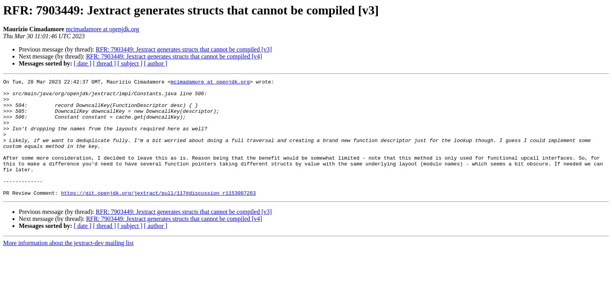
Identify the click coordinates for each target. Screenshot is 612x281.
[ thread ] (104, 63)
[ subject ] (129, 63)
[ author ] (155, 63)
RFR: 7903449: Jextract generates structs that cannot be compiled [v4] (174, 56)
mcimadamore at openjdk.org (102, 29)
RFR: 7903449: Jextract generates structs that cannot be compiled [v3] (184, 49)
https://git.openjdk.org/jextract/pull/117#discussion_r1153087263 (158, 216)
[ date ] (82, 63)
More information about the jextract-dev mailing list (68, 266)
